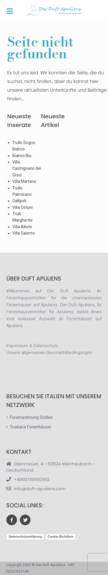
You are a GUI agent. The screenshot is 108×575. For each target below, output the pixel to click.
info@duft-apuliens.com (40, 489)
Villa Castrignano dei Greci (26, 168)
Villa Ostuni (22, 207)
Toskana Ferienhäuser (31, 427)
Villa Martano (24, 181)
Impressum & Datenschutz (32, 345)
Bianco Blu (21, 155)
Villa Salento (23, 233)
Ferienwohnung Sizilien (31, 417)
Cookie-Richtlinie (61, 536)
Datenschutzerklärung (25, 536)
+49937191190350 (31, 479)
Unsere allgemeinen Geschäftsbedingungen (49, 352)
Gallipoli (19, 200)
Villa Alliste (22, 226)
